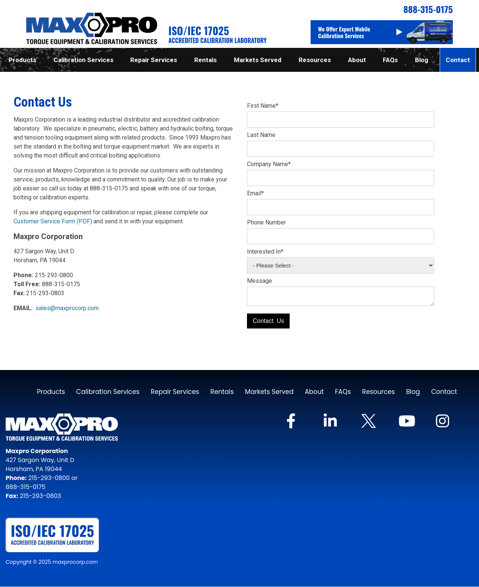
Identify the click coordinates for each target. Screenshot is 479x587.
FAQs (390, 60)
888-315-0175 (25, 487)
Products (22, 60)
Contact (458, 60)
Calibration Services (83, 60)
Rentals (205, 60)
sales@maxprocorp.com (67, 308)
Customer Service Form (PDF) (52, 221)
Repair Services (153, 60)
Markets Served (257, 60)
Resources (315, 60)
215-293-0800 (48, 478)
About (357, 60)
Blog (421, 60)
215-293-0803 (40, 496)
